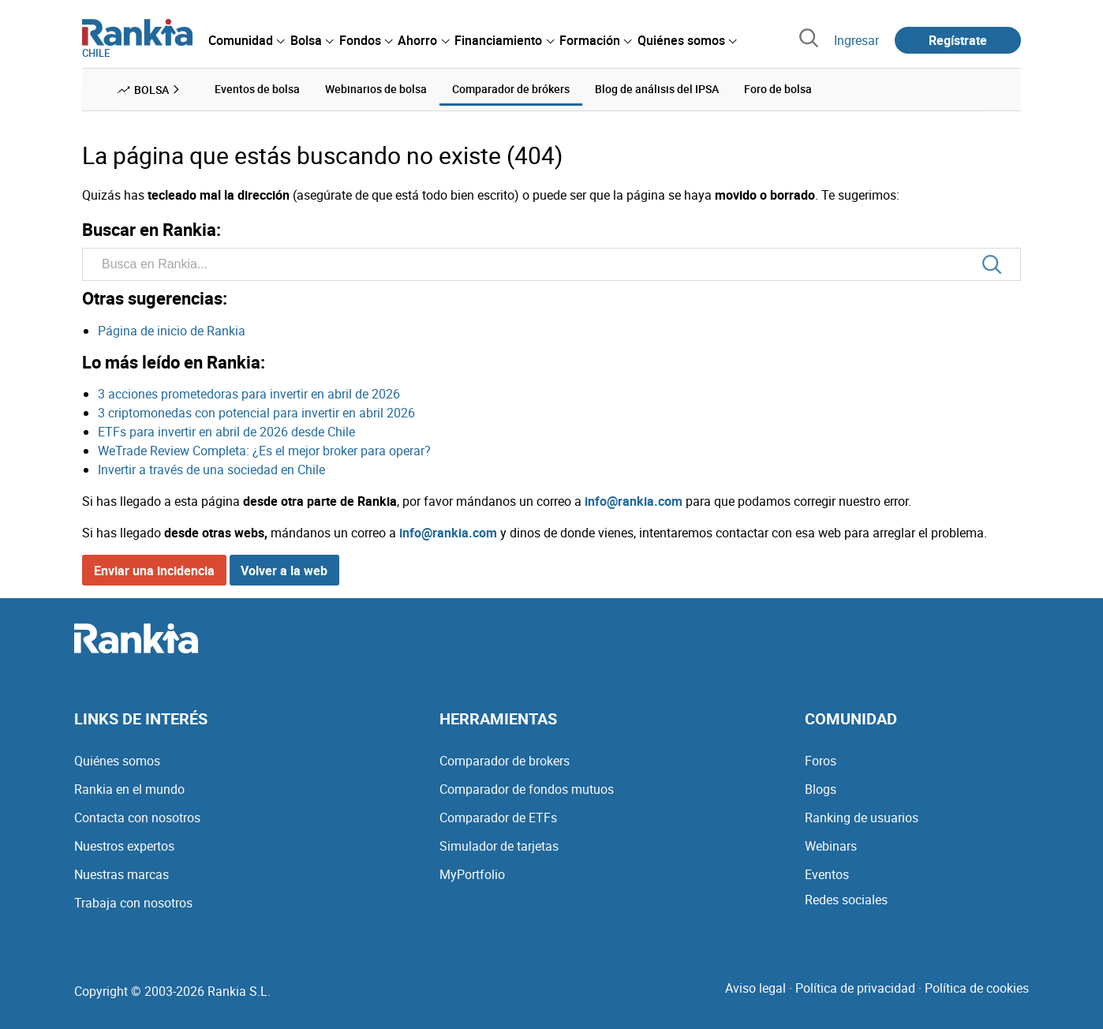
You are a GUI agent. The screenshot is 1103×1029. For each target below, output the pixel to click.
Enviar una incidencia (154, 570)
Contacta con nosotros (137, 817)
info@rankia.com (633, 501)
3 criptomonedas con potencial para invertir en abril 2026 (256, 412)
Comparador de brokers (504, 760)
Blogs (820, 789)
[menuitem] (246, 40)
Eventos (827, 874)
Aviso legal (755, 988)
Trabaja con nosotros (133, 902)
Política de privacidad (855, 988)
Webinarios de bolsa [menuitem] (376, 88)
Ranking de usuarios (861, 817)
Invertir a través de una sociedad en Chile (211, 469)
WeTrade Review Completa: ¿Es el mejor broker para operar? (264, 450)
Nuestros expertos (124, 846)
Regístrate (958, 40)
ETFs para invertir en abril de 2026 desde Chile (226, 431)
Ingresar (856, 40)
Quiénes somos (117, 760)
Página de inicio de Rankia (171, 330)
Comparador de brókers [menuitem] (511, 88)
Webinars (831, 846)
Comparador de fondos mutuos (526, 789)
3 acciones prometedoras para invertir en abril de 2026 (249, 393)
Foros (820, 760)
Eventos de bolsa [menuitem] (257, 88)
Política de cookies (977, 988)
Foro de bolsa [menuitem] (778, 88)
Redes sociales (846, 899)
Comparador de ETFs (498, 817)
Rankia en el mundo (129, 789)
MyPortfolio (472, 874)
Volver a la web (284, 570)
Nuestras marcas (121, 874)
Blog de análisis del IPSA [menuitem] (657, 88)
